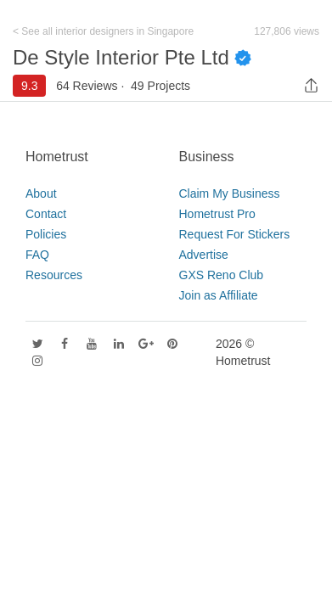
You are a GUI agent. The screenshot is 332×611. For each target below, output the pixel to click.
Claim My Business (229, 193)
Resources (53, 275)
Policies (45, 234)
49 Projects (160, 85)
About (41, 193)
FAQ (37, 254)
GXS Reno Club (221, 275)
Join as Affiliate (218, 295)
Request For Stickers (234, 234)
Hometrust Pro (217, 214)
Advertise (203, 254)
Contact (45, 214)
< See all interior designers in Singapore (103, 31)
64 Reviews (86, 85)
